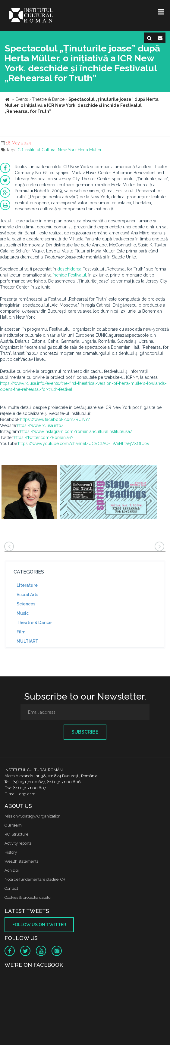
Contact (11, 888)
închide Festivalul (69, 275)
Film (21, 631)
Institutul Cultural (40, 149)
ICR (20, 149)
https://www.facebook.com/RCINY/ (55, 419)
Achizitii (12, 870)
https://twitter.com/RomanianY (44, 437)
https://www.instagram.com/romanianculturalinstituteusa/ (76, 431)
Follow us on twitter (39, 924)
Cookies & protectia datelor (28, 897)
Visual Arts (27, 594)
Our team (13, 825)
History (11, 852)
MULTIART (27, 641)
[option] (29, 493)
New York (67, 149)
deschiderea (69, 269)
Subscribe (85, 732)
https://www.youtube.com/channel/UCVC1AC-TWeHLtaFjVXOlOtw (83, 443)
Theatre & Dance (34, 622)
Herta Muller (90, 149)
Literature (27, 585)
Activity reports (18, 843)
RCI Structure (16, 834)
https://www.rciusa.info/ (40, 425)
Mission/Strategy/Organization (33, 816)
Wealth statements (21, 861)
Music (23, 613)
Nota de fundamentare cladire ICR (35, 879)
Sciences (26, 603)
